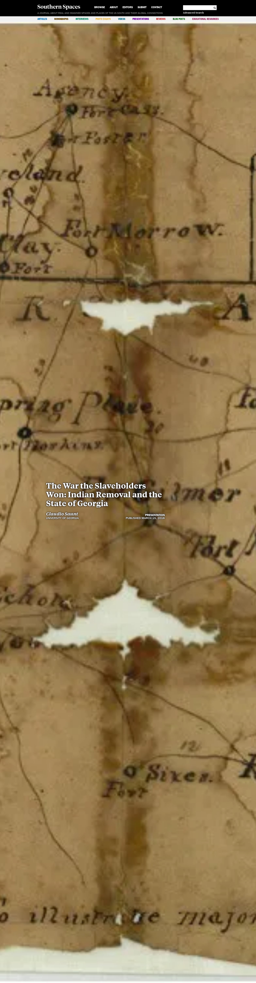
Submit (142, 7)
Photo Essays (103, 19)
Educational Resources (205, 19)
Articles (42, 19)
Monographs (61, 19)
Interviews (82, 19)
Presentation (155, 456)
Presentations (140, 19)
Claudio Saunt (62, 454)
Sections (180, 950)
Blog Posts (179, 19)
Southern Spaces (58, 6)
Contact (156, 7)
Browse (99, 7)
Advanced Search (193, 12)
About (114, 7)
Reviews (160, 19)
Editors (127, 7)
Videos (121, 19)
